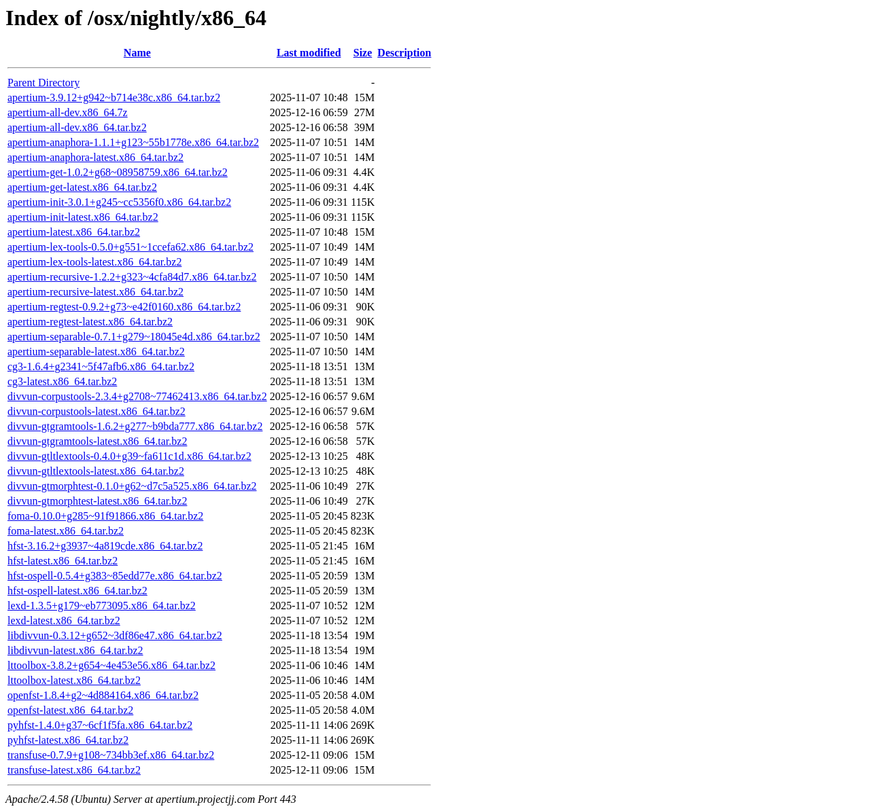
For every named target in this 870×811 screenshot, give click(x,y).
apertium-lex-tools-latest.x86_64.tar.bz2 (94, 262)
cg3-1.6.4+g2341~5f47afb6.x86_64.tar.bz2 (100, 366)
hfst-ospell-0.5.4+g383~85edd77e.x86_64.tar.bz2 (114, 575)
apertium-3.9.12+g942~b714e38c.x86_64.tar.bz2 (113, 97)
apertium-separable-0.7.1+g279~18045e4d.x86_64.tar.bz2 (133, 336)
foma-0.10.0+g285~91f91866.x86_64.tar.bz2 (105, 516)
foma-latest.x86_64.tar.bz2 (65, 531)
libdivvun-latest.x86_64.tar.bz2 (75, 650)
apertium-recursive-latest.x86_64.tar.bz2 (95, 292)
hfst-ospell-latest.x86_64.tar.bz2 (77, 590)
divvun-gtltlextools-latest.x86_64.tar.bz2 (95, 471)
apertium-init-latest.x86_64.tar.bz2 (82, 217)
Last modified (309, 52)
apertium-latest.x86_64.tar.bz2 (73, 232)
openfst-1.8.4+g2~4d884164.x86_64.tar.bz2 (102, 695)
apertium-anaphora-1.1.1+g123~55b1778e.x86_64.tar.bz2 (133, 142)
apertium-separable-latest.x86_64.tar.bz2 (96, 351)
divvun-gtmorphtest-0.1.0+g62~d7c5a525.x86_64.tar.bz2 (132, 486)
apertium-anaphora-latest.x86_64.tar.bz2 (95, 157)
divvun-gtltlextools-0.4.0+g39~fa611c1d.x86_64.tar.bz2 (129, 456)
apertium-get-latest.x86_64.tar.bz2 (82, 187)
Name (137, 52)
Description (404, 52)
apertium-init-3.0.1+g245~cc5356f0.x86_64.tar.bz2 (119, 202)
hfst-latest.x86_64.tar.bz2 (62, 560)
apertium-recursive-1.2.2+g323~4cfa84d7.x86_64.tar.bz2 (131, 277)
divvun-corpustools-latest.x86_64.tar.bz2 (96, 411)
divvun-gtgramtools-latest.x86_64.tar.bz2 (97, 441)
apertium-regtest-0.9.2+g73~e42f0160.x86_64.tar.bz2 (124, 306)
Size (362, 52)
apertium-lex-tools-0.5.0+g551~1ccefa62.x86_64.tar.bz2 (130, 247)
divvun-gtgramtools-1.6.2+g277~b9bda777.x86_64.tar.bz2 (134, 426)
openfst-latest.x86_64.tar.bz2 (70, 710)
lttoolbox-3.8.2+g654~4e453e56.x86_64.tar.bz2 (111, 665)
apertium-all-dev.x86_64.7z (67, 112)
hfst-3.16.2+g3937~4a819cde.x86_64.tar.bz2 (105, 546)
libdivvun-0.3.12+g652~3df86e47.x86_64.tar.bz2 (114, 635)
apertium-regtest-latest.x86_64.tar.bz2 (90, 321)
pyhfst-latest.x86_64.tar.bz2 (67, 740)
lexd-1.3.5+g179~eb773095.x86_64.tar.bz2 (101, 605)
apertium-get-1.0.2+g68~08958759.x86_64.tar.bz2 (117, 172)
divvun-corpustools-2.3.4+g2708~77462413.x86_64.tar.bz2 (137, 396)
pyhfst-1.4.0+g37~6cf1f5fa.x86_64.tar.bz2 (99, 725)
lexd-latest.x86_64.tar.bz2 (63, 620)
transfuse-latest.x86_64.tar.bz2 (74, 770)
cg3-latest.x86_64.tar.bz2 (62, 381)
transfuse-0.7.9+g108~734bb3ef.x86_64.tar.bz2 (110, 755)
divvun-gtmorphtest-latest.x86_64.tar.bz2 (97, 501)
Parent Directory (43, 82)
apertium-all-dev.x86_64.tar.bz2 (77, 127)
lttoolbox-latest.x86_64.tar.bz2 (74, 680)
